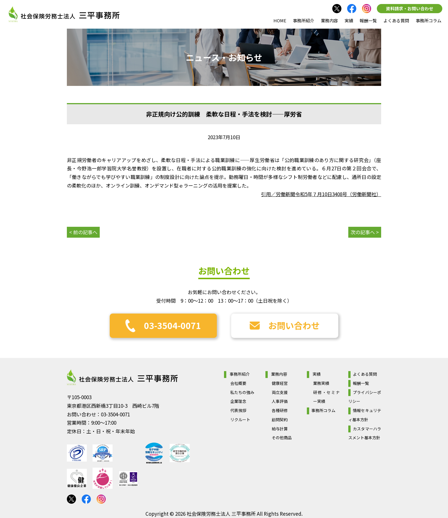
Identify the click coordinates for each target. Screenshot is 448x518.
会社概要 (238, 383)
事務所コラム (428, 20)
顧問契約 (280, 419)
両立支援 (280, 392)
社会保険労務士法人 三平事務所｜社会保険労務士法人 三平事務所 (64, 14)
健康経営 (280, 383)
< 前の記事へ (83, 232)
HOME (279, 20)
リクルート (240, 419)
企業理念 (238, 401)
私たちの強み (242, 392)
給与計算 (280, 429)
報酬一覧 (368, 20)
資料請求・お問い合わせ (409, 8)
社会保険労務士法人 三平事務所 (122, 377)
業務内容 (329, 20)
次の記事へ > (365, 232)
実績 (349, 20)
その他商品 (282, 437)
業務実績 (321, 383)
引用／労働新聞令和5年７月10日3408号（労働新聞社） (321, 194)
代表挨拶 (238, 410)
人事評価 (280, 401)
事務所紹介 (303, 20)
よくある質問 (396, 20)
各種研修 (280, 410)
